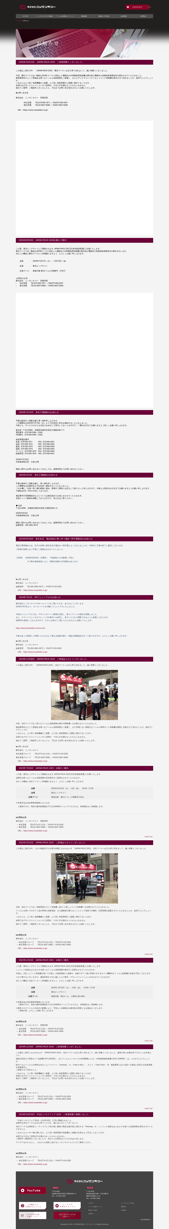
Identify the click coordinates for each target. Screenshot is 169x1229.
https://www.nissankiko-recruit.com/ (30, 628)
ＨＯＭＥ (26, 16)
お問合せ (143, 16)
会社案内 (124, 16)
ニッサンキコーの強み (45, 16)
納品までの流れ (104, 16)
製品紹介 (84, 16)
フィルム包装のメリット (64, 16)
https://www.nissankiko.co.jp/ (35, 590)
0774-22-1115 (39, 825)
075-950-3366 (61, 1196)
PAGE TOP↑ (149, 837)
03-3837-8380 (39, 827)
